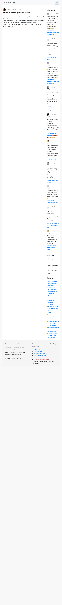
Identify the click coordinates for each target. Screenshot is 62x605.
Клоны (50, 312)
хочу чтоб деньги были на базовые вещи (51, 247)
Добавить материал (40, 355)
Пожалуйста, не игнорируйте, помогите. (52, 317)
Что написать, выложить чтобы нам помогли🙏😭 (53, 32)
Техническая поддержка (41, 359)
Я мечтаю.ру (9, 3)
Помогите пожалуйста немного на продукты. (53, 108)
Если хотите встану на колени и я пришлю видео (53, 225)
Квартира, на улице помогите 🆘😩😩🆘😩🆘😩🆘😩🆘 (52, 135)
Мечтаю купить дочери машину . (17, 13)
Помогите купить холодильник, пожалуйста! (53, 335)
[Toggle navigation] (57, 3)
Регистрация (38, 351)
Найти (49, 273)
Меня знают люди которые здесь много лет (53, 283)
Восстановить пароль (40, 353)
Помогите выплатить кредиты (51, 302)
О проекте (37, 350)
